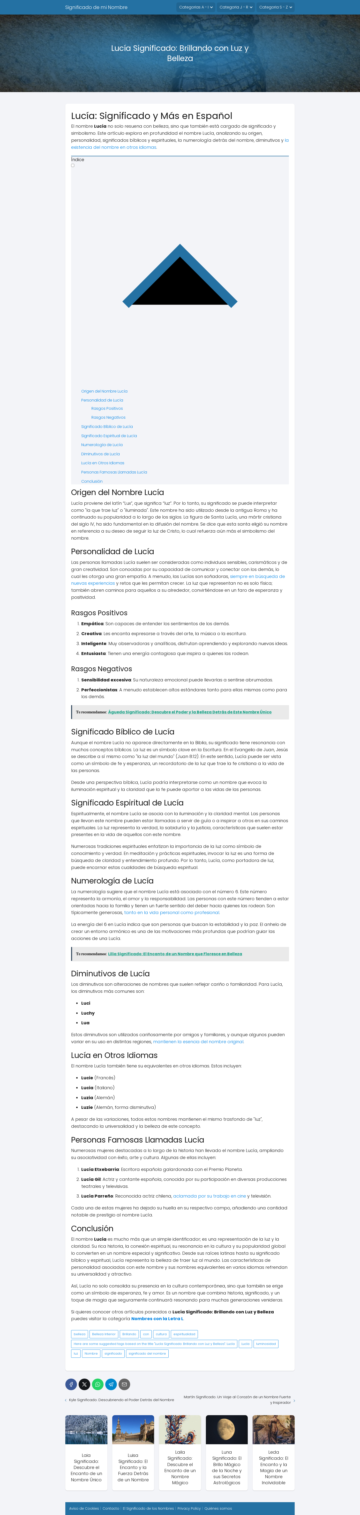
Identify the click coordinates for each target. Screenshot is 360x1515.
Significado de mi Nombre (96, 7)
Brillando (129, 1334)
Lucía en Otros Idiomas (102, 463)
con (146, 1334)
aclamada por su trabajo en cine (209, 1196)
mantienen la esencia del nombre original (198, 1042)
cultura (161, 1334)
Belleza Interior (104, 1334)
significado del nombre (147, 1353)
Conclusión (92, 481)
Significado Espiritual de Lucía (109, 436)
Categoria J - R (234, 7)
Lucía (245, 1343)
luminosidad (266, 1343)
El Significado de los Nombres (148, 1508)
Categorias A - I (194, 7)
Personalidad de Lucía (102, 400)
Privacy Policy (189, 1508)
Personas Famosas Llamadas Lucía (114, 472)
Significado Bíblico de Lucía (107, 426)
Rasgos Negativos (108, 417)
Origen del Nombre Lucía (104, 391)
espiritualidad (184, 1334)
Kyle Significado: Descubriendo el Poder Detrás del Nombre (121, 1399)
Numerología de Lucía (102, 445)
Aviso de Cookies (84, 1508)
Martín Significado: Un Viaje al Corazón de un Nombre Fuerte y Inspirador (237, 1399)
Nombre (91, 1353)
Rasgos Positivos (107, 408)
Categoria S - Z (273, 7)
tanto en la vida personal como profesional (171, 912)
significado (113, 1353)
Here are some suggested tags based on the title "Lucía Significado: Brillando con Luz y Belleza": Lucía (154, 1343)
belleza (79, 1334)
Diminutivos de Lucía (100, 454)
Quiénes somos (218, 1508)
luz (76, 1353)
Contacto (111, 1508)
